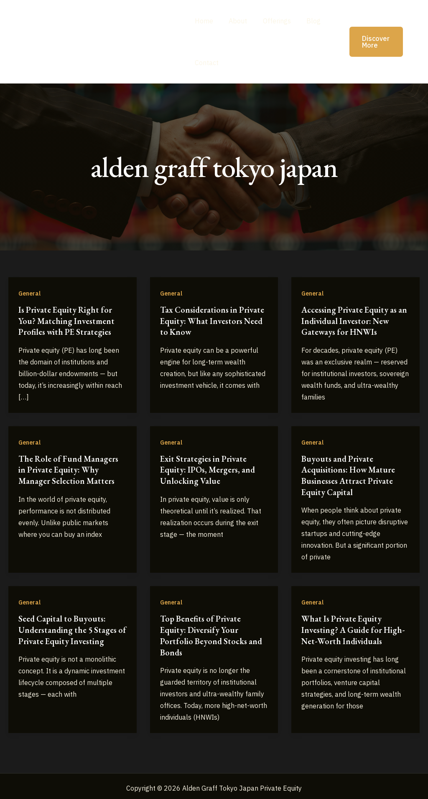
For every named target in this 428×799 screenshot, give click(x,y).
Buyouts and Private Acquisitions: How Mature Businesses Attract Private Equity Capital (349, 474)
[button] (369, 42)
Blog (307, 21)
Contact (207, 62)
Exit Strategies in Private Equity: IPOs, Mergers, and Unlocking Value (208, 468)
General (29, 293)
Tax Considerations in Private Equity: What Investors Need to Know (213, 320)
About (236, 21)
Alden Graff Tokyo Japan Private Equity (98, 41)
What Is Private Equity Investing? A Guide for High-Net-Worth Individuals (354, 627)
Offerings (272, 21)
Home (204, 21)
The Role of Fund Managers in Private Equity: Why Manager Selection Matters (69, 468)
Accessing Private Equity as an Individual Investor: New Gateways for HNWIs (351, 320)
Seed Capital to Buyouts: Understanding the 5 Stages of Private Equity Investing (68, 627)
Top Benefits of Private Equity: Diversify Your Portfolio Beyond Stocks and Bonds (212, 633)
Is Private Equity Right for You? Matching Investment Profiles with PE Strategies (67, 320)
